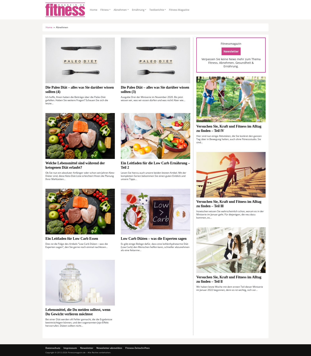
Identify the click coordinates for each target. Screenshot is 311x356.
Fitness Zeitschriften (137, 348)
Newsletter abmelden (109, 348)
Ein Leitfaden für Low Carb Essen (72, 239)
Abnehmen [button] (120, 10)
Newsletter (231, 51)
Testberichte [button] (156, 10)
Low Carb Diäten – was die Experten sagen (154, 239)
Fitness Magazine (179, 10)
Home (93, 10)
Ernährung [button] (138, 10)
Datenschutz (52, 348)
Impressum (70, 348)
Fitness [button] (104, 10)
